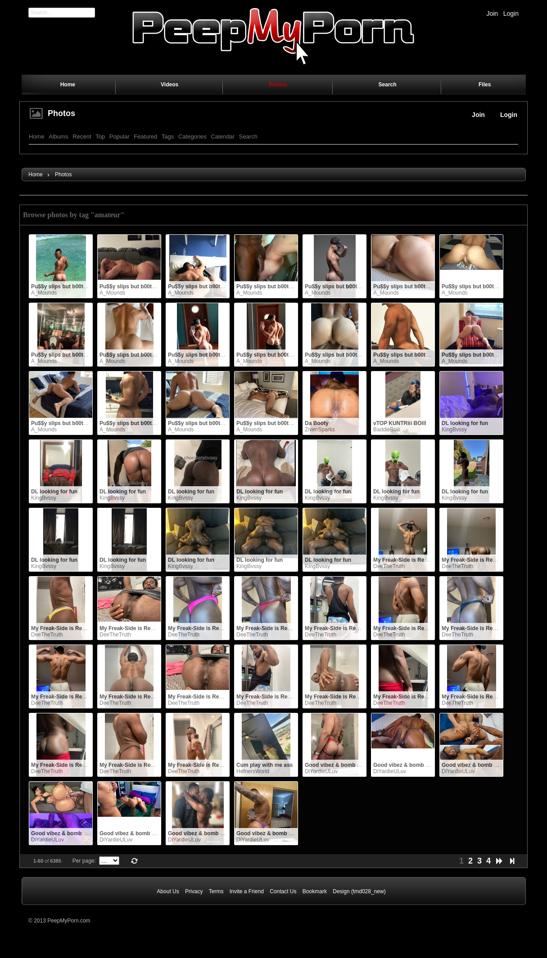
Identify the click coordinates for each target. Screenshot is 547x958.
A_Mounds (44, 293)
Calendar (223, 136)
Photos (61, 113)
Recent (81, 136)
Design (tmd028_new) (359, 891)
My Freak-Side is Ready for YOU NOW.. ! (424, 560)
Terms (216, 891)
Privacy (194, 891)
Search (248, 136)
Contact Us (283, 891)
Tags (168, 136)
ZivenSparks (320, 429)
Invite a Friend (247, 891)
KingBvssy (454, 429)
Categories (192, 136)
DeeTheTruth (389, 566)
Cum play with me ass (264, 765)
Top (100, 136)
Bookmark (315, 891)
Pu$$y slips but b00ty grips (66, 286)
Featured (145, 136)
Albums (58, 136)
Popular (119, 136)
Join (492, 13)
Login (511, 13)
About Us (168, 891)
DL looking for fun (465, 423)
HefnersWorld (252, 771)
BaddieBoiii (386, 429)
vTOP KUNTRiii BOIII (399, 423)
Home (37, 136)
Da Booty (317, 423)
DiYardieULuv (321, 771)
